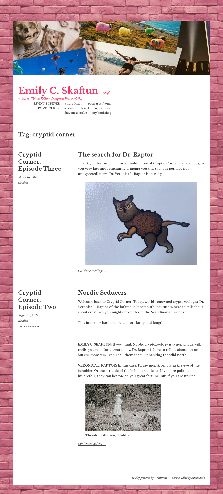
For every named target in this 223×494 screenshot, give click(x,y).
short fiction (73, 103)
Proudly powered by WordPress (148, 478)
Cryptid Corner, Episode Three (39, 161)
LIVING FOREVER (47, 103)
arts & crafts (103, 108)
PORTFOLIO (47, 108)
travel (85, 108)
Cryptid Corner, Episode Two (37, 299)
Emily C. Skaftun (58, 90)
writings (70, 108)
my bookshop (102, 112)
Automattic (198, 478)
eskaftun (23, 182)
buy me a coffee (76, 112)
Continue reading (92, 271)
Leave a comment (28, 326)
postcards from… (100, 103)
